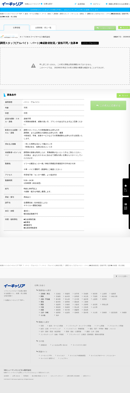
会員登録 (81, 4)
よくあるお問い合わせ (59, 345)
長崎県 (76, 312)
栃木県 (67, 296)
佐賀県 (67, 312)
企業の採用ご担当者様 (73, 376)
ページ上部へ (122, 276)
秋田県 (95, 294)
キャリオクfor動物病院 (78, 355)
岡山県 (76, 307)
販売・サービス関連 (32, 14)
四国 (42, 310)
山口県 (95, 307)
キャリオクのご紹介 (80, 345)
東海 (42, 302)
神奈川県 (114, 296)
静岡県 (67, 302)
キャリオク (61, 355)
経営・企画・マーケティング (51, 329)
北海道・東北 (45, 294)
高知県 (86, 310)
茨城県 (58, 296)
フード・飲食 (46, 14)
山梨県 (95, 299)
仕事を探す (48, 4)
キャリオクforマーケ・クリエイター (103, 355)
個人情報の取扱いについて (39, 376)
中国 (42, 307)
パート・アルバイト (32, 265)
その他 (43, 315)
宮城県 (86, 294)
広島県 (86, 307)
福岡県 (58, 312)
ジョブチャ (64, 358)
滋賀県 (58, 304)
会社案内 (6, 376)
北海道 (58, 294)
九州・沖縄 (44, 312)
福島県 (113, 294)
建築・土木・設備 (93, 331)
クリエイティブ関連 (116, 326)
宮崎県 (104, 312)
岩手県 (76, 294)
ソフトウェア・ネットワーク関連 (79, 326)
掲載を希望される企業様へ (119, 4)
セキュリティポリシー (57, 376)
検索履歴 (125, 208)
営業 (42, 326)
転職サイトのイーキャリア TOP (11, 14)
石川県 (76, 299)
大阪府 (76, 304)
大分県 (95, 312)
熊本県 (86, 312)
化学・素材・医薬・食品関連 (51, 331)
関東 (42, 296)
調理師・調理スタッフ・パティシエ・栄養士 (69, 14)
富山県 (67, 299)
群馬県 (76, 296)
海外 (57, 315)
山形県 (104, 294)
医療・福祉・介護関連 (73, 331)
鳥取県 (58, 307)
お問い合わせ (16, 376)
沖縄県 (124, 312)
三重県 (86, 302)
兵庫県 (86, 304)
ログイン (96, 4)
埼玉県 (86, 296)
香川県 (67, 310)
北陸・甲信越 (45, 299)
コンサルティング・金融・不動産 (52, 334)
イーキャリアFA (46, 355)
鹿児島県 (114, 312)
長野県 (104, 299)
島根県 (67, 307)
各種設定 (44, 345)
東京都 (104, 296)
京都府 (67, 304)
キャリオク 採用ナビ (48, 358)
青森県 (67, 294)
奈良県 (95, 304)
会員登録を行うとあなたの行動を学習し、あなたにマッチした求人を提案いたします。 (65, 10)
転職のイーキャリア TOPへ (14, 300)
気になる (125, 190)
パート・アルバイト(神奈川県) (52, 265)
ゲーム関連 (100, 326)
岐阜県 (58, 302)
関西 (42, 304)
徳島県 (58, 310)
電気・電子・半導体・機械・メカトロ (103, 329)
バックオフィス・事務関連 (75, 329)
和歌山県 (105, 304)
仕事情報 (16, 28)
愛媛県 (76, 310)
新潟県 (58, 299)
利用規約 (26, 376)
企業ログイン (87, 376)
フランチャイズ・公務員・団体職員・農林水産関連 (86, 334)
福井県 (86, 299)
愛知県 (76, 302)
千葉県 (95, 296)
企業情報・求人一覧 (43, 28)
